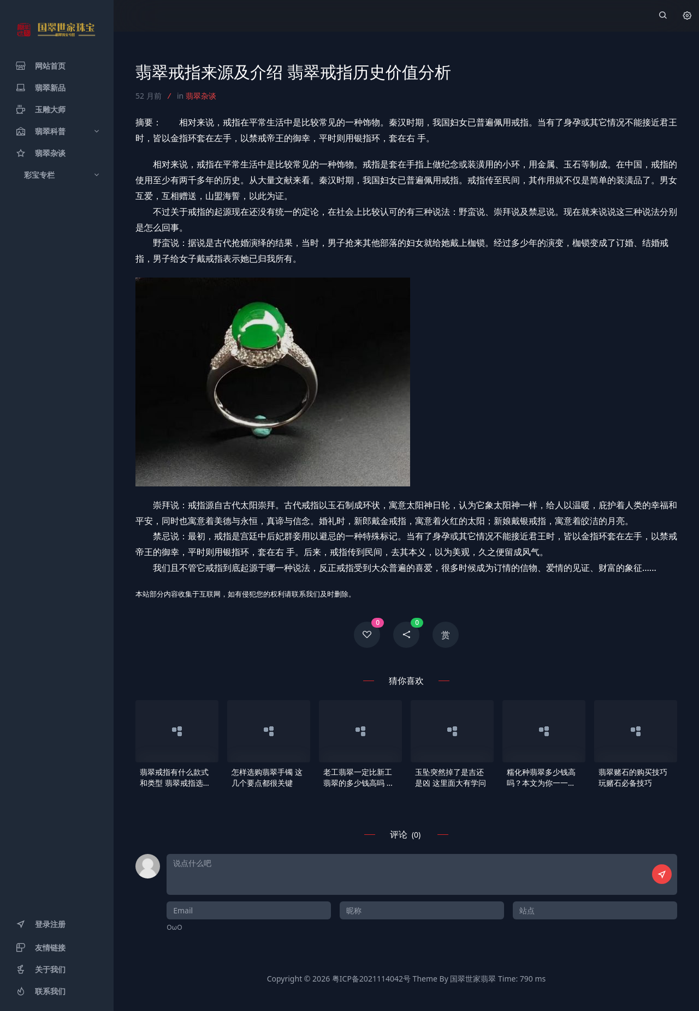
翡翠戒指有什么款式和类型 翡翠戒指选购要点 (175, 778)
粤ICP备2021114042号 (371, 978)
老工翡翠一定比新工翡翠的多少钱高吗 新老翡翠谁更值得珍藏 (358, 778)
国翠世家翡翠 (473, 978)
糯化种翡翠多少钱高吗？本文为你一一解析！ (541, 778)
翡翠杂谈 (201, 96)
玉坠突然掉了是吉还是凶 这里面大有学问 (450, 777)
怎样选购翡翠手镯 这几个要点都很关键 (267, 777)
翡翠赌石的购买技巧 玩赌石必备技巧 (633, 777)
